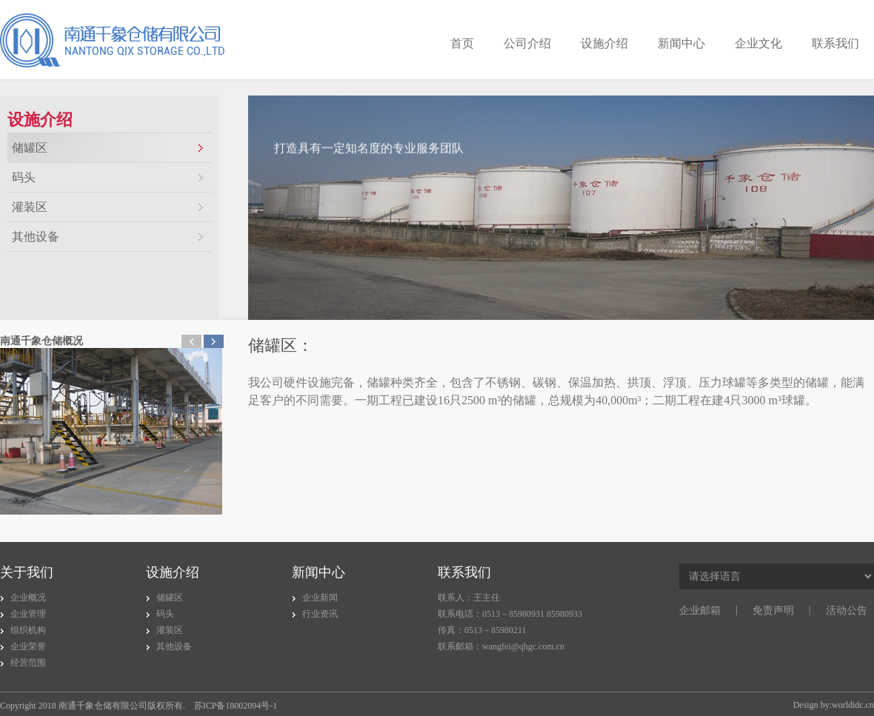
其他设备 (35, 236)
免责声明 (773, 610)
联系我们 (835, 43)
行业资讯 (320, 614)
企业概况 (28, 597)
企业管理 (28, 614)
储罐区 (29, 147)
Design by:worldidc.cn (833, 705)
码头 (24, 177)
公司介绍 (527, 43)
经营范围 (28, 663)
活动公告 (846, 610)
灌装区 (29, 207)
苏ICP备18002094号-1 (236, 705)
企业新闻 (320, 597)
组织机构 (28, 630)
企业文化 (758, 43)
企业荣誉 (28, 646)
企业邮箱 (700, 610)
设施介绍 (604, 43)
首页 (462, 43)
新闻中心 (681, 43)
